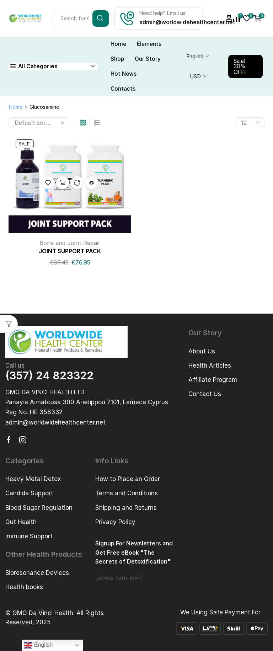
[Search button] (100, 18)
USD (195, 76)
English (194, 56)
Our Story (148, 58)
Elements (149, 44)
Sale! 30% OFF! (240, 66)
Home (118, 44)
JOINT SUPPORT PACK (70, 251)
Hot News (123, 73)
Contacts (123, 88)
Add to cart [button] (62, 182)
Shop (117, 58)
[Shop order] (39, 122)
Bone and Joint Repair (70, 242)
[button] (55, 423)
